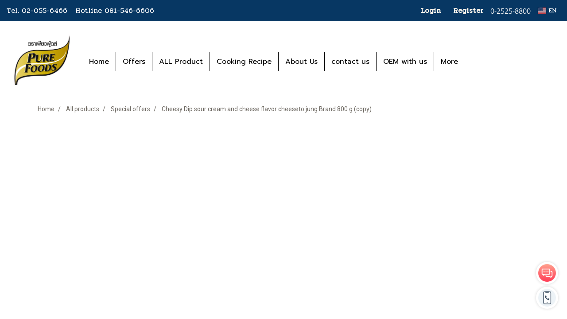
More (449, 61)
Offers (134, 61)
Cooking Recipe (244, 61)
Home (99, 61)
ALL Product (181, 61)
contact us (350, 61)
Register (468, 10)
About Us (301, 61)
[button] (478, 61)
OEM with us (405, 61)
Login (431, 10)
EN (547, 10)
